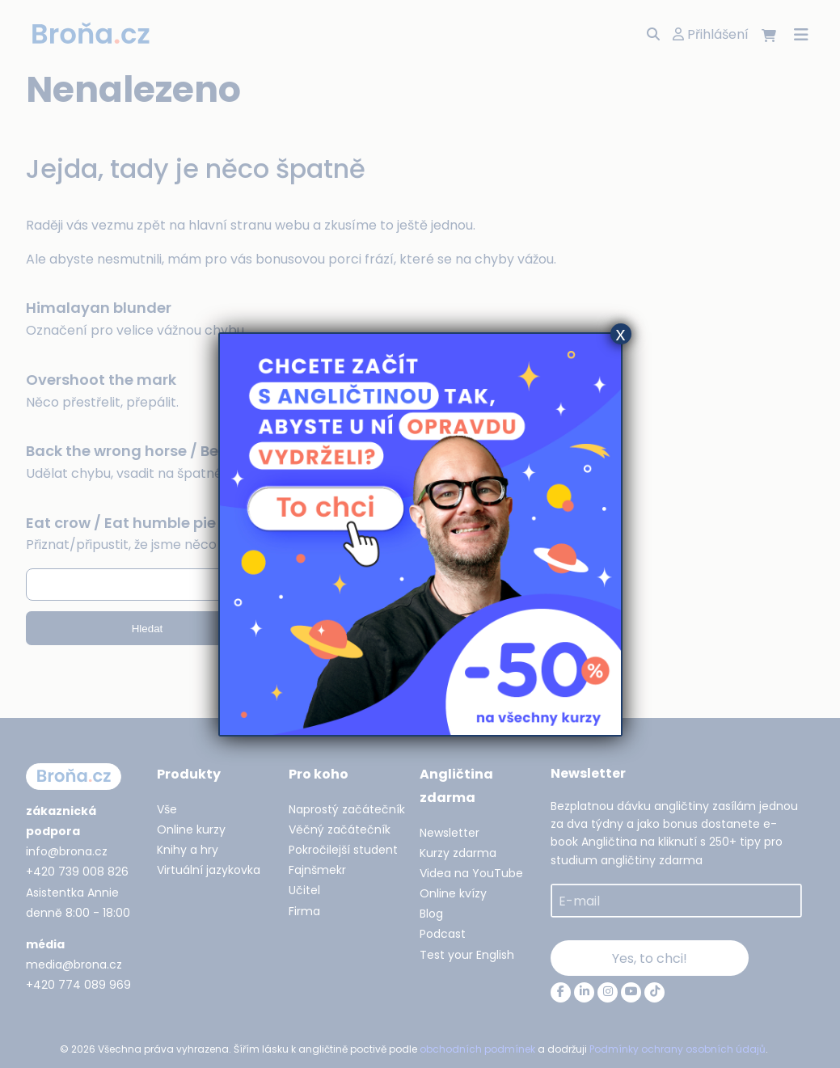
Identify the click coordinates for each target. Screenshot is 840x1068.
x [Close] (621, 333)
